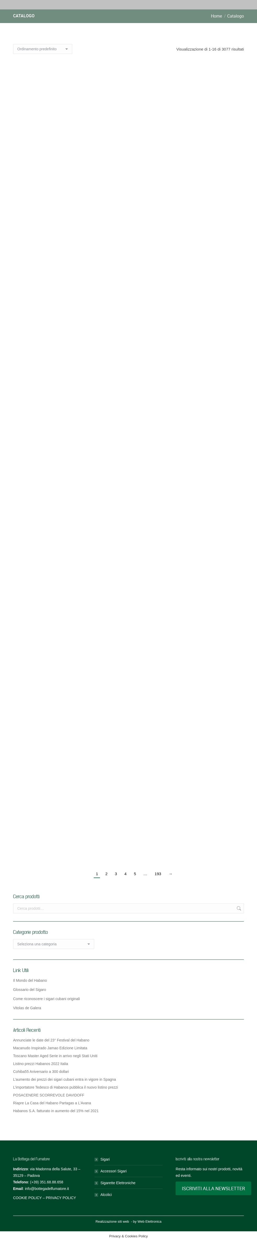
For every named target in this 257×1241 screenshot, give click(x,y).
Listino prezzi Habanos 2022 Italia (40, 1064)
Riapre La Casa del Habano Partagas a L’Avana (52, 1103)
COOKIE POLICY (27, 1198)
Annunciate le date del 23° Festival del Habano (51, 1040)
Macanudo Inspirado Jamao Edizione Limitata (50, 1048)
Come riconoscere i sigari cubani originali (46, 999)
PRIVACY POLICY (61, 1198)
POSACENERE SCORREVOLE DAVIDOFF (48, 1095)
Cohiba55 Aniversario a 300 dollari (41, 1071)
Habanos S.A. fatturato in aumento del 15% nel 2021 (56, 1111)
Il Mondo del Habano (30, 980)
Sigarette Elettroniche (118, 1183)
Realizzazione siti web (112, 1221)
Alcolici (106, 1195)
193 (158, 874)
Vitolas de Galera (27, 1008)
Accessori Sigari (113, 1171)
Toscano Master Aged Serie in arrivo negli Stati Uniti (55, 1056)
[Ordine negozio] (42, 49)
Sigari (105, 1159)
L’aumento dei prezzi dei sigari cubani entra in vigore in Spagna (64, 1079)
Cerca (238, 908)
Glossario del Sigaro (29, 990)
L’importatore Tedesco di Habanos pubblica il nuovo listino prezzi (65, 1087)
